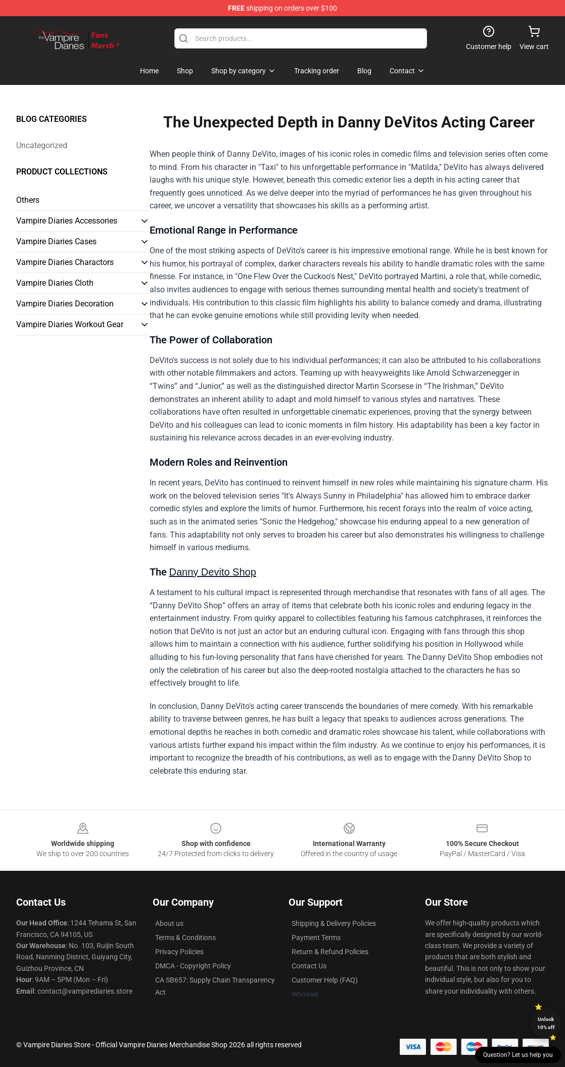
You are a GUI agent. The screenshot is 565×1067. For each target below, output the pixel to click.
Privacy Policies (179, 952)
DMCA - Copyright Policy (193, 966)
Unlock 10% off (546, 1023)
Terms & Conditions (185, 937)
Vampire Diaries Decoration (65, 303)
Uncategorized (41, 145)
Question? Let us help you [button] (518, 1054)
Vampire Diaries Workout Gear (69, 324)
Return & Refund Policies (330, 952)
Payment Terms (316, 937)
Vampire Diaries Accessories (66, 221)
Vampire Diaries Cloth (54, 283)
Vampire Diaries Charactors (65, 262)
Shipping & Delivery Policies (334, 923)
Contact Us (309, 966)
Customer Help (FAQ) (325, 980)
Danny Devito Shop (212, 571)
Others (27, 200)
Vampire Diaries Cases (56, 241)
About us (169, 923)
